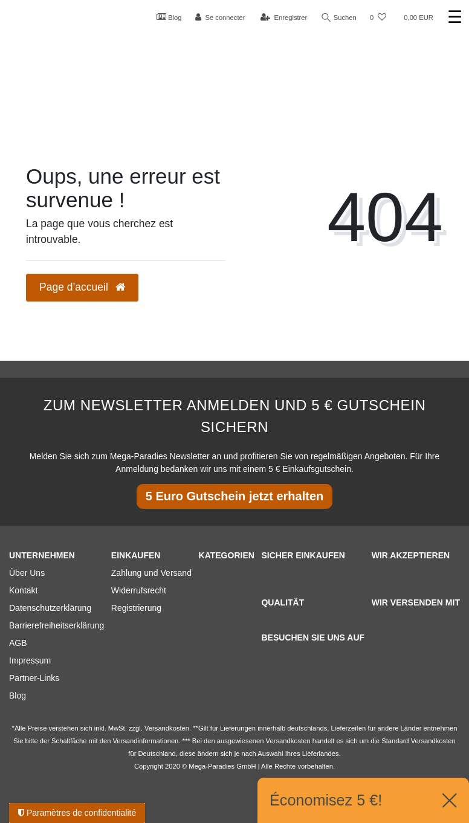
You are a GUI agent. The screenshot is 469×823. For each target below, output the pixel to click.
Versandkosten (433, 740)
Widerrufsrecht (138, 590)
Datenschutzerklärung (50, 608)
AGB (18, 643)
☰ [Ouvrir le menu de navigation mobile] (454, 17)
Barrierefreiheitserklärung (56, 625)
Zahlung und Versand (151, 573)
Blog (169, 17)
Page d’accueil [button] (82, 287)
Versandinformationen (145, 740)
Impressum (30, 660)
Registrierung (136, 608)
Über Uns (27, 573)
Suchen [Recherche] (339, 18)
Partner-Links (34, 678)
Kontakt (23, 590)
